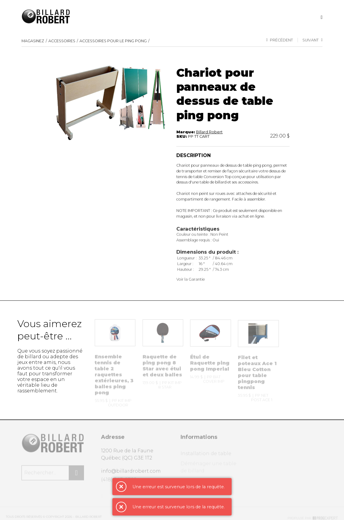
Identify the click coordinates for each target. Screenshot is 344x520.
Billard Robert (209, 132)
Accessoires (61, 41)
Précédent (279, 40)
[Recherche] (321, 17)
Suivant (312, 40)
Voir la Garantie (190, 282)
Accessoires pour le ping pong (113, 41)
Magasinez (33, 41)
